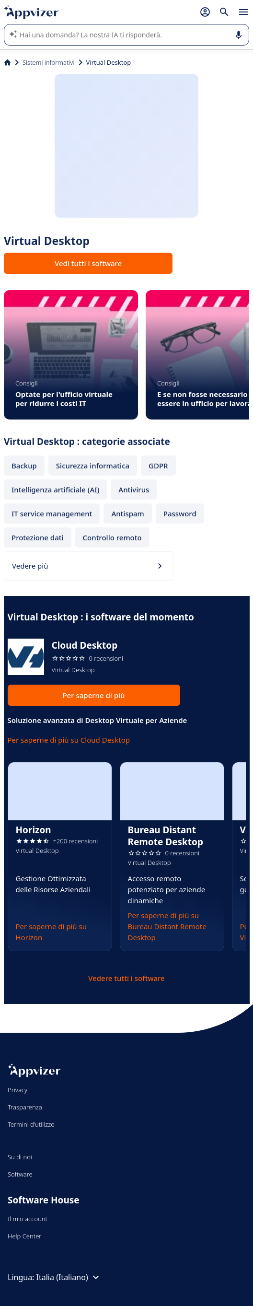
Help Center (25, 1236)
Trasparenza (25, 1107)
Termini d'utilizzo (31, 1124)
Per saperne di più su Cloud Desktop (69, 740)
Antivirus (133, 489)
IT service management (52, 513)
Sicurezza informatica (92, 465)
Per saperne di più (93, 695)
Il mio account (27, 1218)
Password (179, 513)
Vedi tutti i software (88, 263)
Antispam (127, 513)
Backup (24, 465)
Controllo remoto (112, 537)
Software (20, 1174)
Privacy (17, 1089)
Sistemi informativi (49, 62)
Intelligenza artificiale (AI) (55, 489)
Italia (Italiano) (69, 1277)
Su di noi (20, 1157)
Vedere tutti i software (126, 978)
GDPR (158, 465)
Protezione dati (38, 537)
